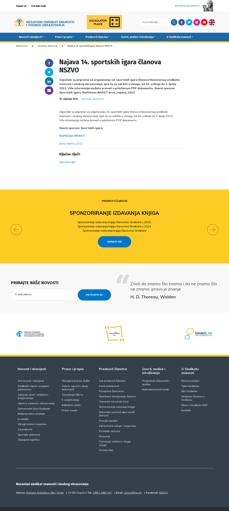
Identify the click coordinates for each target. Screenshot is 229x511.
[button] (16, 226)
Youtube (204, 22)
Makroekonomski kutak (155, 383)
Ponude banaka (108, 414)
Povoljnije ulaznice (109, 424)
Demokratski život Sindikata (34, 402)
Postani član (38, 6)
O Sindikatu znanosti (179, 37)
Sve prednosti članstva (112, 374)
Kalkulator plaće (71, 398)
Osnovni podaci (190, 374)
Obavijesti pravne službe (76, 374)
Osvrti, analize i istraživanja (137, 37)
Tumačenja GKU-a (72, 388)
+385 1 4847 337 (102, 486)
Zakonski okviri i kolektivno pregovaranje (33, 390)
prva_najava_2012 (71, 143)
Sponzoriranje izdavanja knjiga (114, 213)
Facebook (181, 22)
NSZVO (163, 486)
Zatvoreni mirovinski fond (113, 395)
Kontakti (186, 403)
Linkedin (49, 81)
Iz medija (23, 412)
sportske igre (67, 162)
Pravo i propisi (63, 37)
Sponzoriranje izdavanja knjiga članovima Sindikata (114, 230)
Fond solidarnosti (109, 379)
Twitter (189, 22)
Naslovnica (21, 46)
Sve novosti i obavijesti (31, 374)
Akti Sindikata (189, 384)
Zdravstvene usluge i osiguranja (117, 419)
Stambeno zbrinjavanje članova (117, 390)
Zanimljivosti (25, 423)
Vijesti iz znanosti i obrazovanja (36, 397)
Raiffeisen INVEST (72, 135)
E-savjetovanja (70, 393)
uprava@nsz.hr (133, 486)
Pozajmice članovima (111, 384)
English (212, 22)
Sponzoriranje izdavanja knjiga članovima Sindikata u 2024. (115, 226)
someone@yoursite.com (49, 90)
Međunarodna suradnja (31, 407)
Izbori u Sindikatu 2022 (194, 398)
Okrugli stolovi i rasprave (32, 417)
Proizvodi (104, 429)
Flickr (197, 22)
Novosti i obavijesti (30, 37)
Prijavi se (21, 6)
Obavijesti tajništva (29, 433)
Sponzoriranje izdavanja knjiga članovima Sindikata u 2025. (115, 222)
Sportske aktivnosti (47, 46)
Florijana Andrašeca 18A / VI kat (44, 486)
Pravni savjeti (69, 403)
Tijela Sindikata (190, 379)
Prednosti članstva (96, 37)
